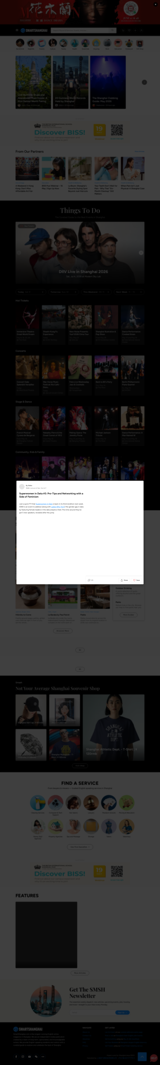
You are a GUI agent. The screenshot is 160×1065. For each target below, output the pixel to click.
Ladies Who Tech (58, 507)
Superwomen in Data (44, 504)
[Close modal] (155, 4)
